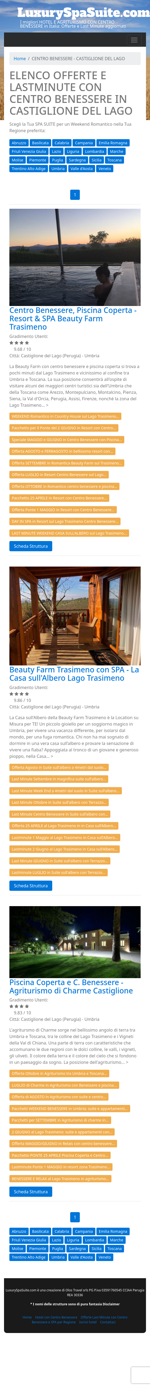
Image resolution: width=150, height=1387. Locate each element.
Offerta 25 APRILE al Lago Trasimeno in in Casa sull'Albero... (64, 825)
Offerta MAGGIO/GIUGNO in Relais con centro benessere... (63, 1143)
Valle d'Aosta (82, 168)
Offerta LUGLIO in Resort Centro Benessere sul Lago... (59, 474)
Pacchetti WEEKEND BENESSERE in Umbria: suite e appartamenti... (70, 1108)
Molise (17, 160)
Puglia (57, 160)
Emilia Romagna (113, 142)
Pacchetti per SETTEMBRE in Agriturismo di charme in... (60, 1120)
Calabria (62, 142)
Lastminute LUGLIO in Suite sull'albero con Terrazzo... (58, 872)
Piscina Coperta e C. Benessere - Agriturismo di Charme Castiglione (71, 986)
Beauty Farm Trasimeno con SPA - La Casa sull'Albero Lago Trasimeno (74, 673)
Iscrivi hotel (88, 1322)
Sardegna (77, 160)
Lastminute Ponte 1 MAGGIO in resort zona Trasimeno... (61, 1166)
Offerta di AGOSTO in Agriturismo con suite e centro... (59, 1096)
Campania (84, 142)
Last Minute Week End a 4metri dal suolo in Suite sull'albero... (65, 790)
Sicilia (97, 160)
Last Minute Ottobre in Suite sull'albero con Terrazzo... (59, 802)
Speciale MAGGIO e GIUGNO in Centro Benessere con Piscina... (67, 439)
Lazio (56, 151)
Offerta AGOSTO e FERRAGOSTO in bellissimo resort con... (62, 451)
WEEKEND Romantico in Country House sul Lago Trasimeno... (65, 416)
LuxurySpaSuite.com (83, 12)
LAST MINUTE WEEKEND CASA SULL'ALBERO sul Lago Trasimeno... (69, 533)
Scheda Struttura (31, 546)
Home (20, 59)
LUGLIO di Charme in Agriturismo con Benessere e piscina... (64, 1085)
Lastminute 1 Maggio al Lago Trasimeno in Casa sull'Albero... (65, 837)
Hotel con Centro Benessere (56, 1317)
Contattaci (108, 1322)
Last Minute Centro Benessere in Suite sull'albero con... (60, 814)
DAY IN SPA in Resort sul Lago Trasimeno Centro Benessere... (65, 521)
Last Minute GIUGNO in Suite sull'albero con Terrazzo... (60, 860)
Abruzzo (19, 142)
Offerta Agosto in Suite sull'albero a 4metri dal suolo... (59, 767)
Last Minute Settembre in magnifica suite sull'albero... (59, 778)
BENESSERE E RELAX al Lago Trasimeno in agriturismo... (60, 1178)
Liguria (73, 151)
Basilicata (40, 142)
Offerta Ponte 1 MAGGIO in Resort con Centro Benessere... (63, 509)
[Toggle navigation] (134, 40)
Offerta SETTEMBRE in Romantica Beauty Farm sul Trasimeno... (67, 463)
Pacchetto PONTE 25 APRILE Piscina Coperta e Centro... (60, 1155)
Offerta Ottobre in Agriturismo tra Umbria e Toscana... (59, 1073)
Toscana (114, 160)
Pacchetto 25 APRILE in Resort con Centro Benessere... (59, 497)
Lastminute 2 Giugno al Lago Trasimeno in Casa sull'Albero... (64, 849)
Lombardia (94, 151)
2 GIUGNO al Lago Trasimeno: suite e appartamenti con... (62, 1131)
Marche (116, 151)
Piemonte (37, 160)
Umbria (58, 168)
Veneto (105, 168)
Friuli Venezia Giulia (29, 151)
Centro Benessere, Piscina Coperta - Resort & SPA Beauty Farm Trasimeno (73, 318)
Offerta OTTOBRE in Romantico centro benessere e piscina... (64, 486)
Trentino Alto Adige (29, 168)
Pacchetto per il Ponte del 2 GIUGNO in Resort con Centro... (64, 427)
